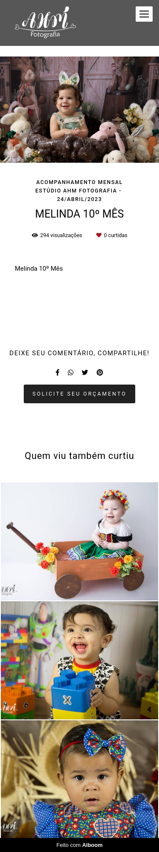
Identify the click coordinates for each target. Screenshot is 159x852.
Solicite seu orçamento (80, 394)
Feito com (79, 845)
